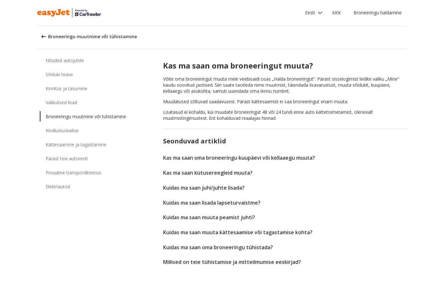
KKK (336, 13)
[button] (314, 12)
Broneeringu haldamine (378, 13)
